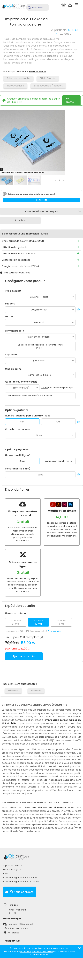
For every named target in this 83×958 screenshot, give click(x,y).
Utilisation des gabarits (14, 247)
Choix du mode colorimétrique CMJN (23, 241)
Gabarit (20, 220)
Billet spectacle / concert (48, 85)
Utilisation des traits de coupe (19, 253)
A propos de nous (13, 865)
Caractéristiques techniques (41, 211)
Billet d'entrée (47, 78)
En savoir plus (54, 631)
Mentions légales (12, 869)
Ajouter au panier (24, 656)
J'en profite (41, 199)
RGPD (6, 873)
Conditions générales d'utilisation (21, 881)
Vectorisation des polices (16, 259)
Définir (44, 387)
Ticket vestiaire (15, 85)
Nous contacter (19, 892)
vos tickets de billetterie (49, 807)
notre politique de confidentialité (36, 951)
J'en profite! (70, 100)
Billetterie (13, 690)
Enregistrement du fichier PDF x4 (20, 266)
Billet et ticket (37, 71)
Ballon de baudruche (18, 78)
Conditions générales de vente (20, 877)
